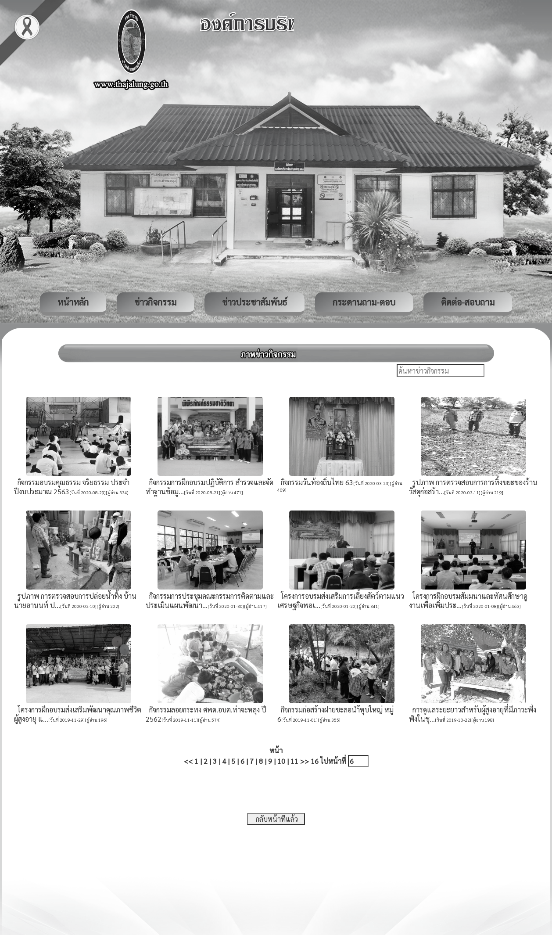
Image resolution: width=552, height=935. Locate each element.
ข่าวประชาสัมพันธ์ (254, 302)
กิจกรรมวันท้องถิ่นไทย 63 (315, 482)
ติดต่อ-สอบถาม (468, 302)
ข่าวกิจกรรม (155, 302)
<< (188, 761)
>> (304, 761)
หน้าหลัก (73, 302)
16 (315, 761)
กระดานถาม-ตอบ (364, 302)
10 (281, 761)
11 (294, 761)
